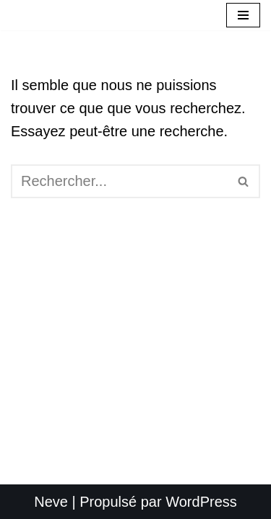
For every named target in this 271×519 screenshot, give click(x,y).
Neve (51, 502)
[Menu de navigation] (243, 15)
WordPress (201, 502)
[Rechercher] (119, 181)
